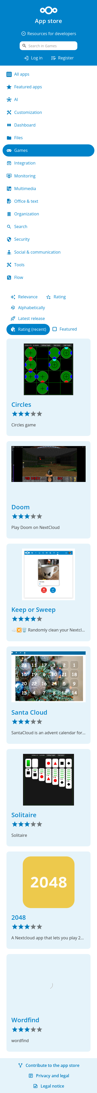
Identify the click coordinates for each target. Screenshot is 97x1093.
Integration (20, 163)
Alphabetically (27, 307)
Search (16, 226)
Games (17, 150)
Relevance (24, 297)
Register (62, 58)
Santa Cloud (29, 712)
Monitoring (20, 176)
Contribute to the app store (48, 1065)
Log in (33, 58)
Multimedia (21, 188)
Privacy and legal (48, 1076)
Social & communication (33, 252)
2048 (18, 917)
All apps (17, 74)
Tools (15, 265)
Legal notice (48, 1086)
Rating (56, 297)
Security (18, 239)
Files (14, 137)
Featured (65, 329)
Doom (20, 507)
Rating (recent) (28, 329)
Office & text (22, 201)
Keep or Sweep (33, 609)
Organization (22, 214)
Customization (24, 112)
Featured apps (24, 87)
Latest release (27, 318)
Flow (14, 277)
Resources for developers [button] (48, 33)
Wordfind (25, 1020)
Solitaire (23, 814)
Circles (21, 404)
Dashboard (21, 125)
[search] (48, 45)
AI (12, 99)
